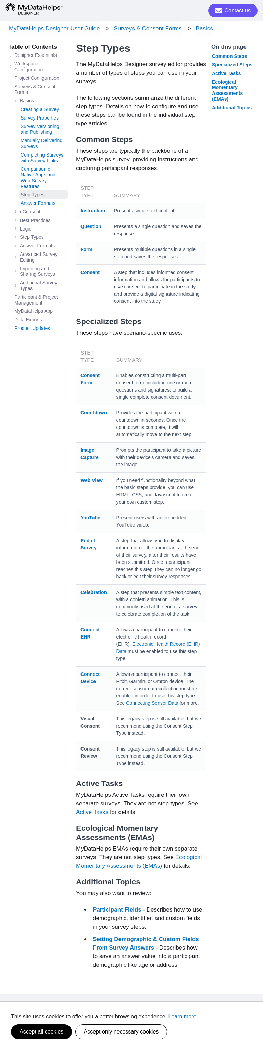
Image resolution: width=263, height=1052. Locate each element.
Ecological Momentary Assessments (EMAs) (227, 91)
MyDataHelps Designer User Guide (53, 29)
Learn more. (183, 1016)
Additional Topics (232, 108)
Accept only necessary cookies (121, 1032)
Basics (201, 29)
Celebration (93, 593)
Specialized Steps (232, 66)
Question (90, 227)
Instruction (92, 211)
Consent (90, 273)
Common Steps (229, 57)
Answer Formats (38, 204)
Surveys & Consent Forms (146, 29)
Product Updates (32, 329)
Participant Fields (118, 910)
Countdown (93, 414)
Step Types (33, 195)
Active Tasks (92, 813)
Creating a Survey (40, 110)
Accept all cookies (41, 1032)
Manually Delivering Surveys (41, 144)
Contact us (233, 10)
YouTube (90, 518)
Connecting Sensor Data (152, 704)
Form (86, 250)
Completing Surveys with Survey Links (42, 158)
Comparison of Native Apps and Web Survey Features (38, 178)
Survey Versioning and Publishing (40, 130)
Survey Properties (40, 119)
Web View (91, 481)
